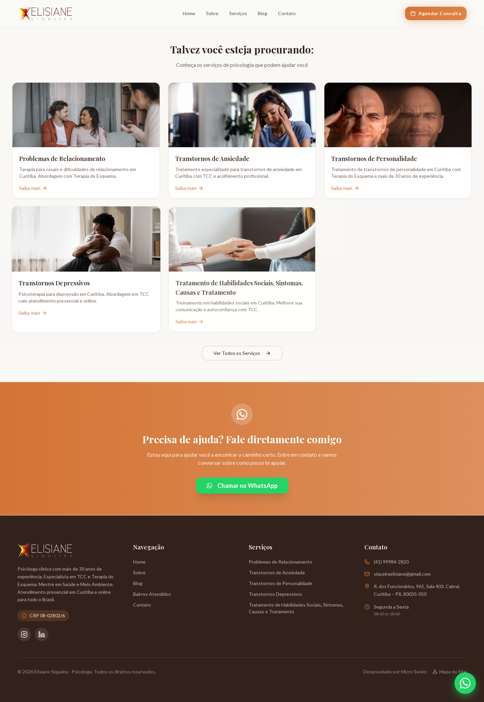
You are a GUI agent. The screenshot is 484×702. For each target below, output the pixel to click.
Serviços (238, 13)
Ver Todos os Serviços (242, 353)
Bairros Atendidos (152, 594)
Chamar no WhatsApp (242, 485)
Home (189, 13)
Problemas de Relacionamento (280, 562)
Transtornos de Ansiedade (277, 572)
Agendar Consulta (435, 13)
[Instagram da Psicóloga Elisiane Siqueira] (24, 634)
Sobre (212, 13)
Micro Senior (414, 671)
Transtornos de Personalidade (280, 583)
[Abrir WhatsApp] (465, 683)
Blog (262, 13)
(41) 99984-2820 (391, 562)
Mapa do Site (450, 671)
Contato (287, 13)
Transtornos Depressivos (275, 594)
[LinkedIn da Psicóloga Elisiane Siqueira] (41, 634)
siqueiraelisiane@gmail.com (402, 574)
